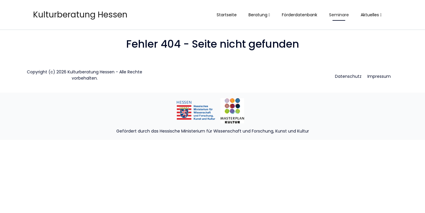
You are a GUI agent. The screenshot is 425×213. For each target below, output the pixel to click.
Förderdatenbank (299, 15)
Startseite (227, 15)
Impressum (379, 76)
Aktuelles (371, 15)
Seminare (339, 15)
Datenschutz (348, 76)
